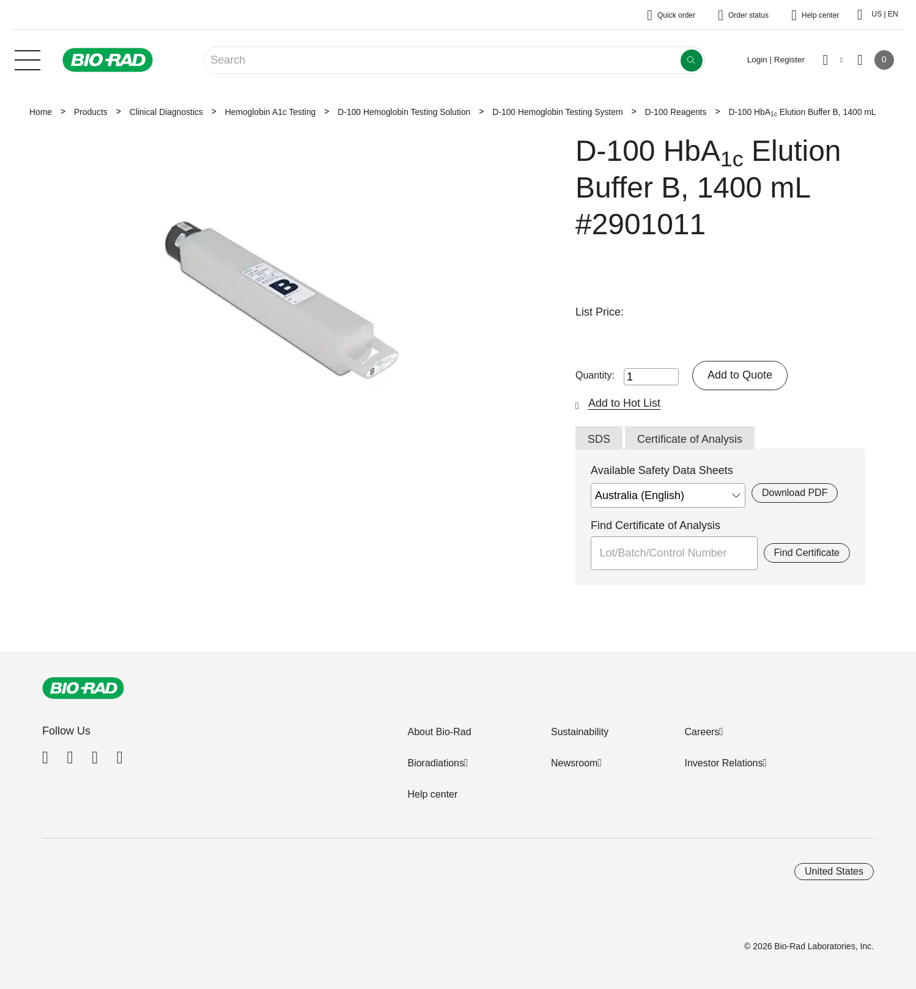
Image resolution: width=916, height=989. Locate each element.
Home (40, 112)
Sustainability (579, 732)
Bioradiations (435, 763)
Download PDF (794, 492)
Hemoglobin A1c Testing (270, 112)
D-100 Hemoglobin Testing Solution (404, 112)
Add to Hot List (624, 403)
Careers (701, 732)
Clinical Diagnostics (166, 112)
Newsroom (574, 763)
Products (91, 112)
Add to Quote (739, 375)
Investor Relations (723, 763)
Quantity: (595, 375)
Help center (432, 794)
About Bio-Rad (439, 732)
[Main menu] (27, 58)
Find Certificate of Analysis (655, 525)
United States (834, 871)
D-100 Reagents (675, 112)
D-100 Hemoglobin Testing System (557, 112)
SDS (599, 439)
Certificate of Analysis (689, 439)
